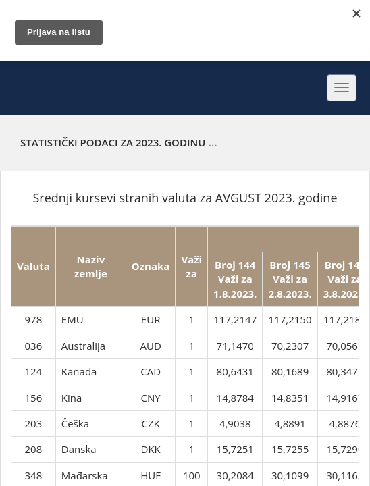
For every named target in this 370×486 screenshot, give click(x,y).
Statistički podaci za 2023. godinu (112, 142)
